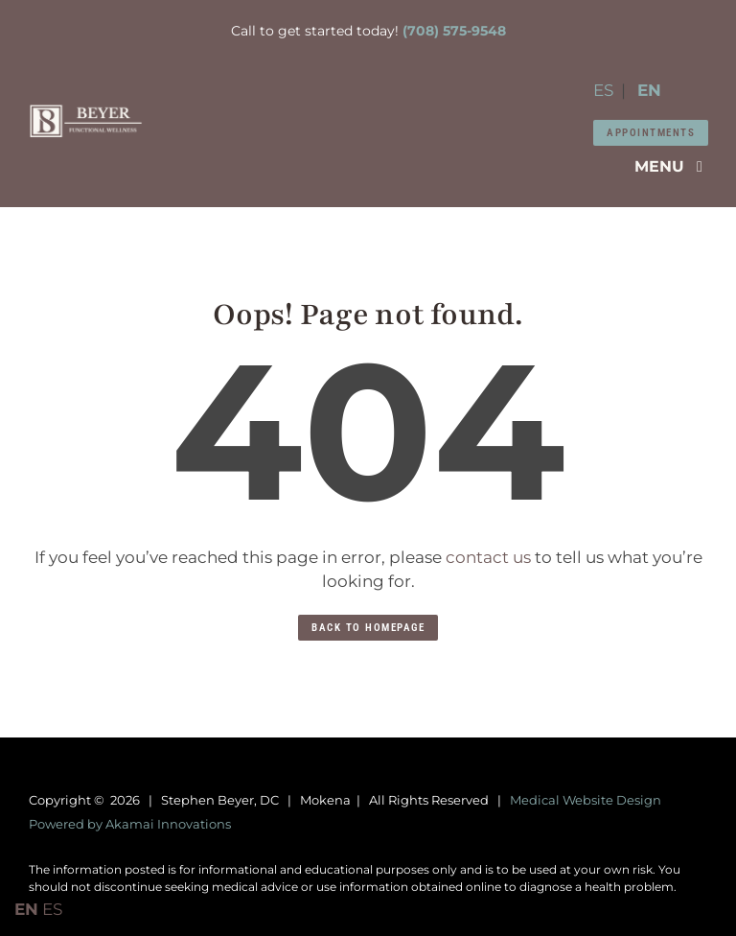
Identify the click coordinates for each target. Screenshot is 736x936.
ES (603, 90)
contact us (488, 557)
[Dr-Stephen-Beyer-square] (86, 111)
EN (649, 90)
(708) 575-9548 (454, 30)
